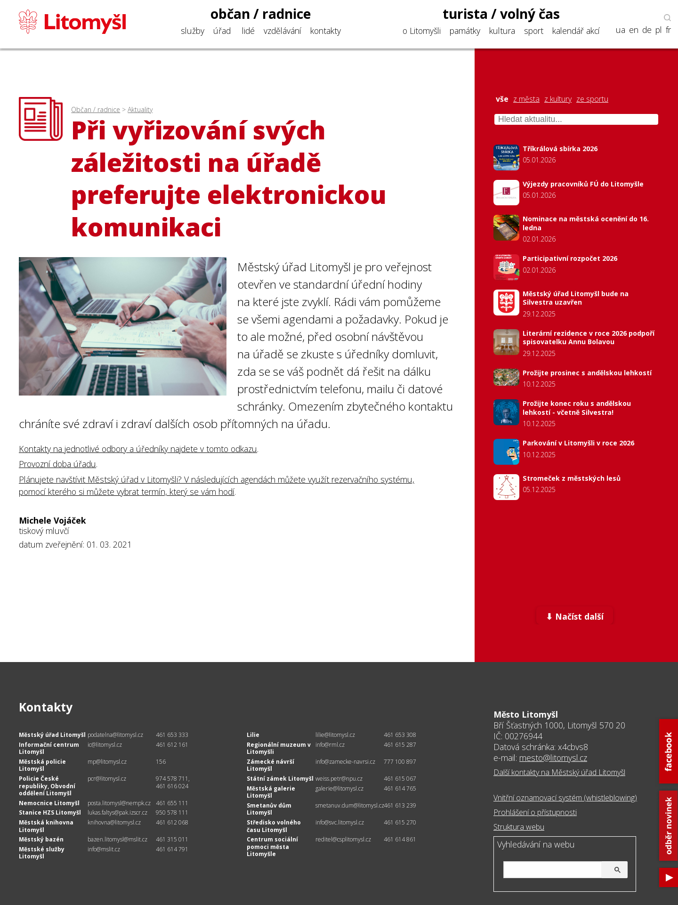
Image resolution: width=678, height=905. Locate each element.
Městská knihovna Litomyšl (46, 826)
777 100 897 (400, 762)
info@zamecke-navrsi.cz (345, 762)
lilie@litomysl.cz (335, 735)
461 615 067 (400, 779)
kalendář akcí (576, 30)
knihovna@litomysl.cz (114, 822)
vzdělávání (282, 30)
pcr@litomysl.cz (107, 779)
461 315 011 (172, 839)
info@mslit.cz (104, 849)
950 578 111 (172, 812)
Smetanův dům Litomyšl (269, 809)
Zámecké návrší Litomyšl (270, 765)
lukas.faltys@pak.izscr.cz (117, 812)
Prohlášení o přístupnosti (535, 812)
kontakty (325, 30)
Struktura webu (518, 827)
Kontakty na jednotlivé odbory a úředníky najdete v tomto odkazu (138, 448)
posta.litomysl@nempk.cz (119, 803)
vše (502, 99)
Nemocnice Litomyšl (49, 803)
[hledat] (564, 870)
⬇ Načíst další (575, 616)
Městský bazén (41, 839)
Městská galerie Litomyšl (271, 792)
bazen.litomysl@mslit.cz (117, 839)
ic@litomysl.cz (105, 745)
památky (465, 30)
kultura (502, 30)
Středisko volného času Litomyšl (274, 826)
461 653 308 (400, 735)
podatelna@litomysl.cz (115, 735)
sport (533, 30)
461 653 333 (172, 735)
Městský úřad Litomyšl (52, 735)
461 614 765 (400, 788)
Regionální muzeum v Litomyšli (279, 748)
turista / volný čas (501, 14)
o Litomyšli (422, 30)
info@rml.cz (330, 745)
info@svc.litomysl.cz (339, 822)
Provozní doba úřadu (57, 463)
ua (620, 29)
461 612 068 (172, 822)
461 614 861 (400, 839)
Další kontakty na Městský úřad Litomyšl (559, 772)
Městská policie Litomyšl (42, 765)
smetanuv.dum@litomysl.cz (349, 805)
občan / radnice (260, 14)
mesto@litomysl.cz (553, 757)
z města (526, 99)
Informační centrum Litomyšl (49, 748)
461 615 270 (400, 822)
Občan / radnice (95, 109)
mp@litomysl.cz (107, 762)
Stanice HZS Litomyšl (50, 812)
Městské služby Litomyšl (42, 853)
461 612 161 (172, 745)
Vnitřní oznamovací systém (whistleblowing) (565, 797)
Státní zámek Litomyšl (280, 779)
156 (161, 762)
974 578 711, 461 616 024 (173, 782)
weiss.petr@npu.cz (339, 779)
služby (192, 30)
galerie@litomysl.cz (339, 788)
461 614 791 (172, 849)
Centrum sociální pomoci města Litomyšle (272, 846)
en (633, 29)
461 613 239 (400, 805)
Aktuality (140, 109)
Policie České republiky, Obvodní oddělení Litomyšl (47, 786)
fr (668, 29)
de (647, 29)
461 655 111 (172, 803)
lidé (248, 30)
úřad (222, 30)
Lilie (253, 735)
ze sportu (592, 99)
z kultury (558, 99)
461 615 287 (400, 745)
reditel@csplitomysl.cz (343, 839)
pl (658, 29)
